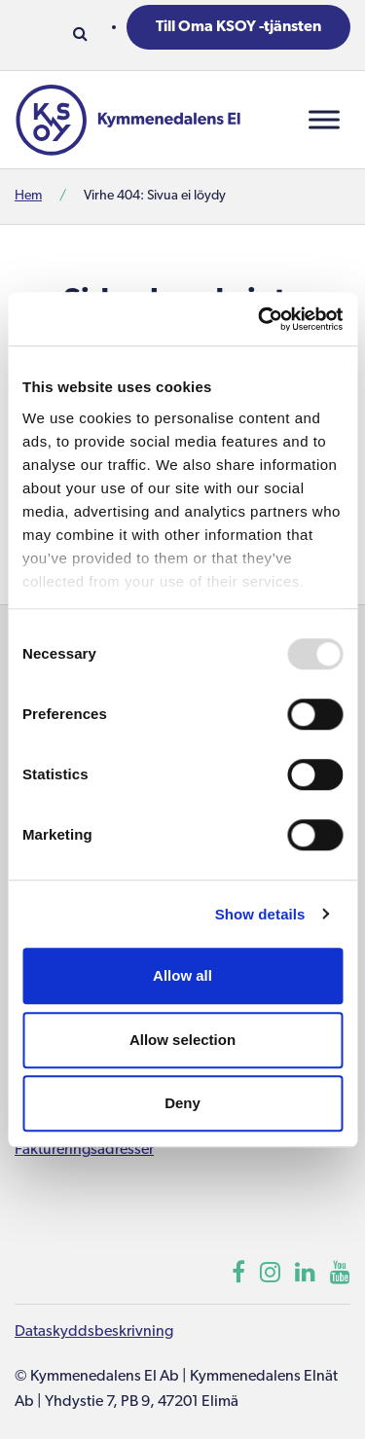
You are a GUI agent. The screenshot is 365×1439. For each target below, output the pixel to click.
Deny (182, 1103)
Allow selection (182, 1039)
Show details (260, 914)
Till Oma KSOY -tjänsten (238, 27)
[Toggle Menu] (324, 119)
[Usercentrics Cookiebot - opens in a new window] (260, 319)
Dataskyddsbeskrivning (94, 1332)
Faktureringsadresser (84, 1150)
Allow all (182, 975)
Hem (28, 196)
